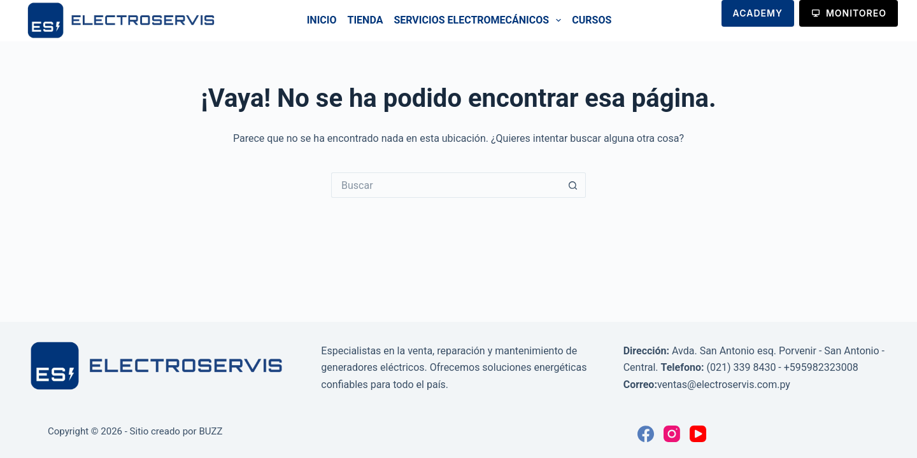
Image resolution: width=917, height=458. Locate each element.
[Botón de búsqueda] (573, 185)
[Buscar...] (445, 185)
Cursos (591, 20)
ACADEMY (758, 13)
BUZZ (210, 431)
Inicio (322, 20)
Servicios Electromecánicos (480, 20)
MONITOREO (848, 13)
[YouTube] (698, 434)
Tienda (365, 20)
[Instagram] (672, 434)
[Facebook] (645, 434)
